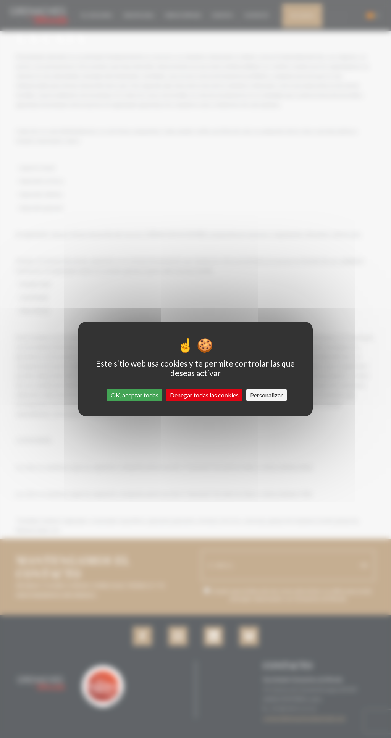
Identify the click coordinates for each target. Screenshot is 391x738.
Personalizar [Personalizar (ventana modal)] (266, 395)
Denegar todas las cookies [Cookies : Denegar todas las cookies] (204, 395)
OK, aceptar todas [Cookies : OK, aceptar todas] (134, 395)
